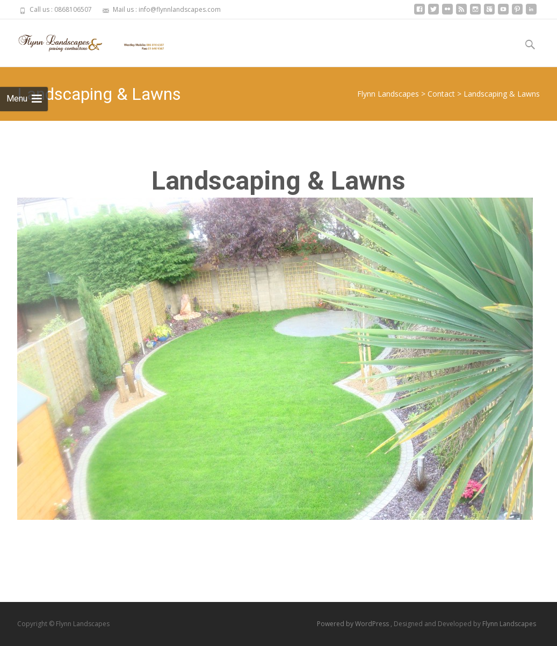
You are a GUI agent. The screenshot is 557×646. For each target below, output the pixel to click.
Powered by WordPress (353, 623)
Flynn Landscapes (509, 623)
